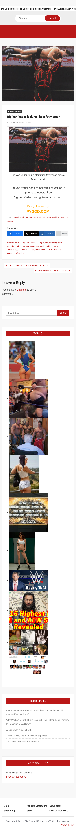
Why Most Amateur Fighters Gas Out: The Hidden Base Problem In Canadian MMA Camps (37, 722)
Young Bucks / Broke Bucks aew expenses (26, 735)
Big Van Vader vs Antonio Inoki (36, 246)
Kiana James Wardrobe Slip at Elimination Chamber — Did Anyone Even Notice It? (34, 712)
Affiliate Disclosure (37, 806)
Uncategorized (14, 112)
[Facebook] (15, 233)
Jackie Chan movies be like (19, 730)
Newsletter (55, 806)
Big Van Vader (28, 243)
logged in (21, 289)
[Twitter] (31, 233)
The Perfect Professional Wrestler (22, 741)
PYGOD (11, 122)
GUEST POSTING (58, 810)
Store (29, 810)
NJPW (25, 250)
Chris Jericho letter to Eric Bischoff (28, 266)
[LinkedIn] (47, 233)
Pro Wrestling (55, 250)
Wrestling (20, 253)
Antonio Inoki (13, 243)
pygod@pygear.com (17, 776)
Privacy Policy (67, 825)
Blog (6, 806)
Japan (56, 246)
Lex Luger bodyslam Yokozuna (51, 271)
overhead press (38, 250)
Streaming (9, 810)
